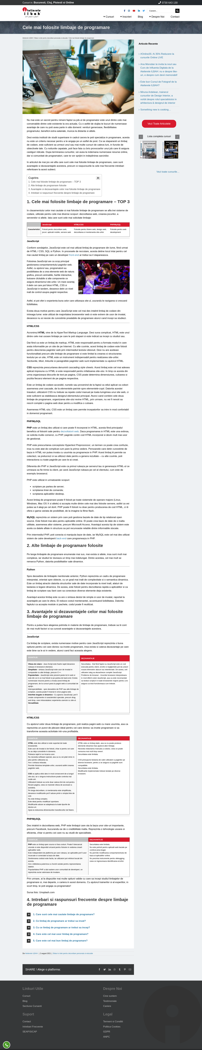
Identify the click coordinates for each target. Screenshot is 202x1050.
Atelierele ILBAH (28, 38)
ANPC (106, 1036)
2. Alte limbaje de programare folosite (47, 185)
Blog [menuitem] (140, 16)
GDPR (106, 1031)
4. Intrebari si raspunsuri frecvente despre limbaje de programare (61, 193)
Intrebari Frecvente (33, 1026)
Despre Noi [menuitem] (156, 16)
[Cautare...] (161, 11)
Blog (25, 1001)
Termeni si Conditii (113, 1021)
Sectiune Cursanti (32, 1006)
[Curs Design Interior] (148, 149)
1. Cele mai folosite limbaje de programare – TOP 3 (54, 181)
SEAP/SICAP (30, 1031)
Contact (27, 1021)
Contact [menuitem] (175, 16)
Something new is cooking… (155, 109)
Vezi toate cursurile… (167, 171)
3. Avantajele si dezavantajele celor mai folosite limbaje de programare (64, 189)
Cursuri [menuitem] (108, 16)
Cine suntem (110, 996)
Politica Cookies (111, 1026)
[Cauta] (177, 11)
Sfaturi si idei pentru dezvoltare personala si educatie (51, 38)
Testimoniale (110, 1001)
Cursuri (26, 996)
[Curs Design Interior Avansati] (170, 149)
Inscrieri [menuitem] (126, 16)
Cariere (107, 1006)
